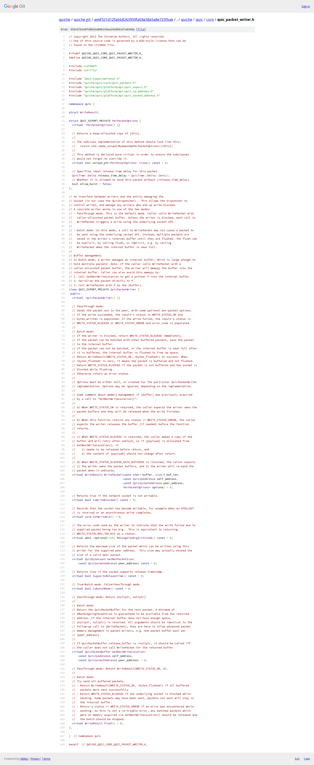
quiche (64, 19)
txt (297, 758)
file (141, 29)
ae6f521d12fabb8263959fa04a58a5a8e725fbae (133, 19)
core (210, 19)
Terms (46, 759)
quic (199, 19)
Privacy (35, 759)
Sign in (306, 6)
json (307, 758)
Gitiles (24, 759)
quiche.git (82, 19)
